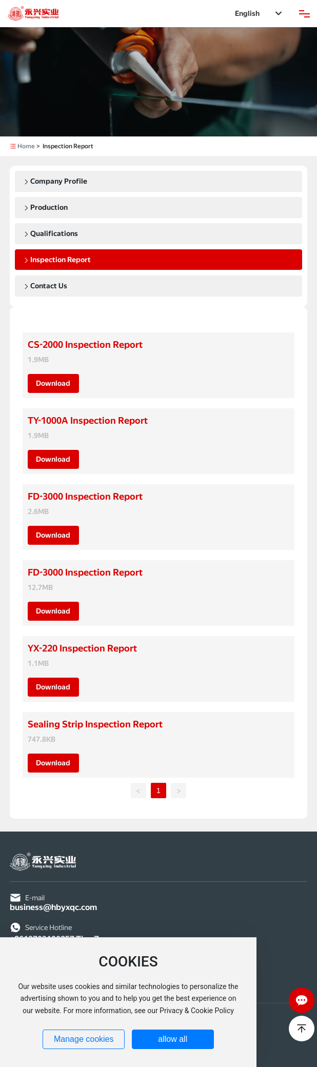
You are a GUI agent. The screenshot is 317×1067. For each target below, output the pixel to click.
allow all (172, 1039)
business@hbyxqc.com (53, 907)
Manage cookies (84, 1039)
